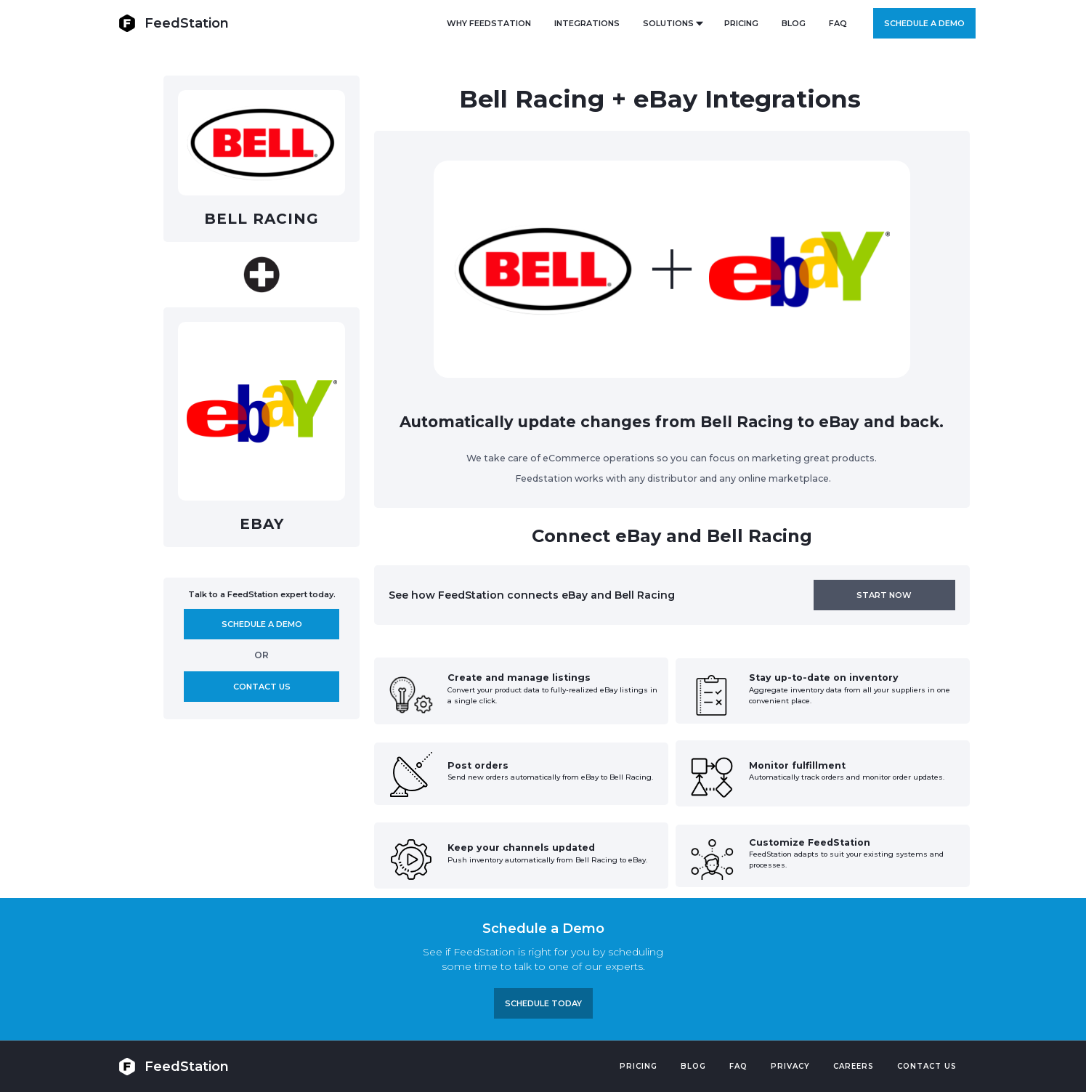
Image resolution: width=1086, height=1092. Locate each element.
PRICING (741, 23)
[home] (173, 23)
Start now (884, 595)
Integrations (587, 23)
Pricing (638, 1066)
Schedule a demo (924, 23)
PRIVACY (790, 1066)
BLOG (794, 23)
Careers (853, 1066)
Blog (693, 1066)
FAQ (838, 23)
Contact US (927, 1066)
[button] (672, 23)
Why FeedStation (489, 23)
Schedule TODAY (543, 1003)
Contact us (262, 687)
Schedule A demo (262, 624)
